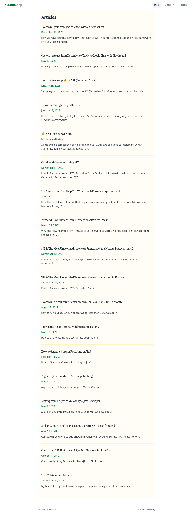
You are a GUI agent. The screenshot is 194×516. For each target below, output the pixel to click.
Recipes (183, 4)
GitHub (140, 509)
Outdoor (169, 4)
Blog (156, 4)
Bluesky (151, 509)
